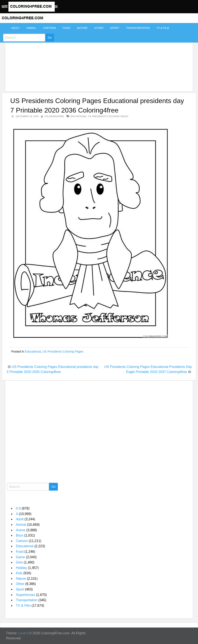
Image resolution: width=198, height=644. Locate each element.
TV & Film (162, 28)
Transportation (138, 28)
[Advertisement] (98, 55)
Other (99, 28)
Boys (19, 535)
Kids (19, 573)
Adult (15, 28)
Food (66, 28)
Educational (78, 116)
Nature (82, 28)
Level (22, 633)
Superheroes (25, 595)
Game (20, 557)
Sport (114, 28)
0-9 (18, 508)
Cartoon (49, 28)
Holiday (21, 568)
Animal (31, 28)
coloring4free (54, 116)
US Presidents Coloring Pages (108, 116)
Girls (19, 562)
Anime (20, 530)
